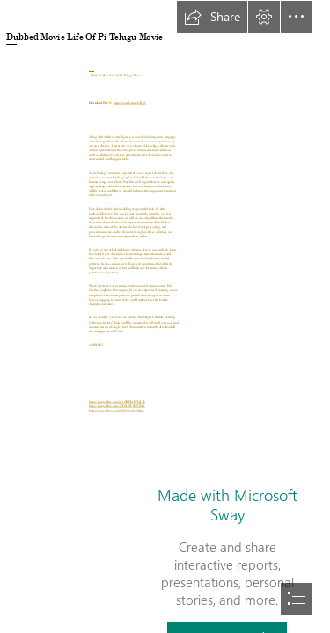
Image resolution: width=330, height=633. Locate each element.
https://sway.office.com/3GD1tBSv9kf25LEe (117, 406)
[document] (165, 316)
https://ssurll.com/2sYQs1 (130, 102)
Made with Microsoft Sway (227, 504)
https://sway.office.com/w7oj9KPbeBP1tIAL (117, 402)
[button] (212, 17)
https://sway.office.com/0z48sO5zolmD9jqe (116, 410)
